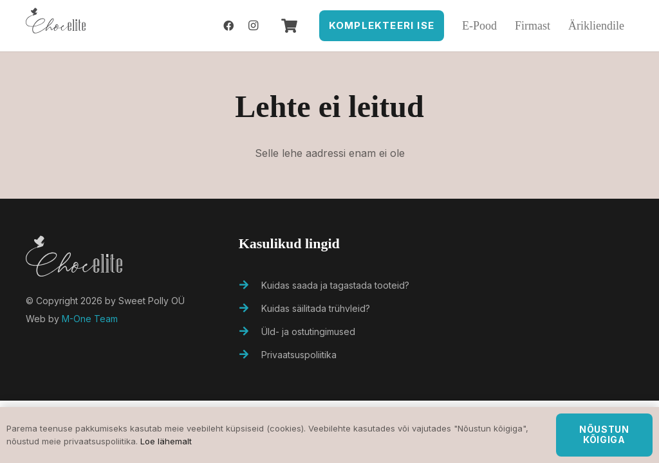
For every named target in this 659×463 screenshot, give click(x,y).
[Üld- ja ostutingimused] (250, 332)
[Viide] (56, 26)
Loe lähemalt (166, 441)
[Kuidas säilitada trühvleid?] (250, 309)
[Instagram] (253, 25)
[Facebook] (228, 25)
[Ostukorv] (289, 25)
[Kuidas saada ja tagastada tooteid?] (250, 286)
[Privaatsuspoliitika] (250, 355)
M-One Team (90, 318)
